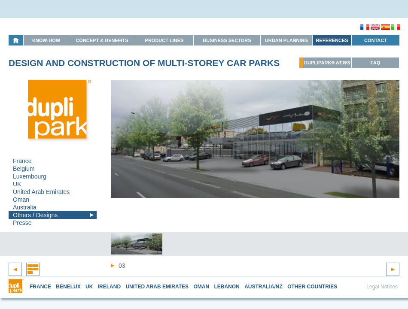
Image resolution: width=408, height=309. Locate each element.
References (332, 40)
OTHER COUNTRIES (312, 287)
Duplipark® (327, 62)
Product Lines (164, 40)
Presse (22, 222)
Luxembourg (29, 176)
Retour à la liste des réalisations (33, 269)
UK (17, 184)
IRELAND (109, 287)
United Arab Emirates (41, 191)
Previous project (15, 269)
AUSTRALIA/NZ (263, 287)
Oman (21, 199)
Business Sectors (227, 40)
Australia (24, 207)
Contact (375, 40)
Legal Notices (382, 287)
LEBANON (226, 287)
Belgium (24, 168)
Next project (392, 269)
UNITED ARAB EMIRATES (157, 287)
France (22, 161)
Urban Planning (286, 40)
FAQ (376, 62)
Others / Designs (35, 215)
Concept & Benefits (102, 40)
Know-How (46, 40)
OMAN (201, 287)
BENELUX (68, 287)
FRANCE (40, 287)
